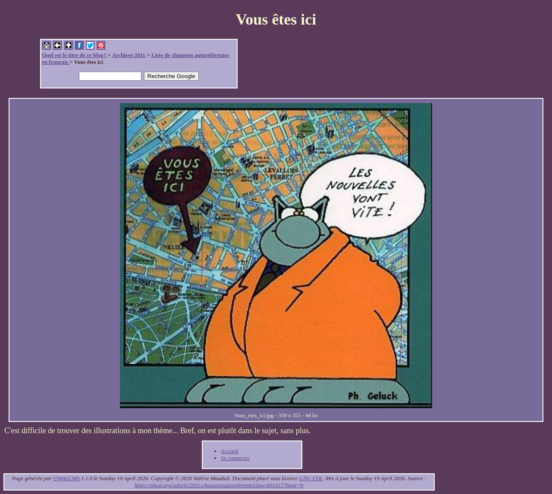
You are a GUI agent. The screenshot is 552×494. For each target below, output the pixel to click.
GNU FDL (311, 478)
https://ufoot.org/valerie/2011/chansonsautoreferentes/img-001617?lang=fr (219, 485)
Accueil (229, 451)
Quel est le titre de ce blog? (74, 55)
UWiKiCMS (66, 478)
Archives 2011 (129, 55)
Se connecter (235, 458)
